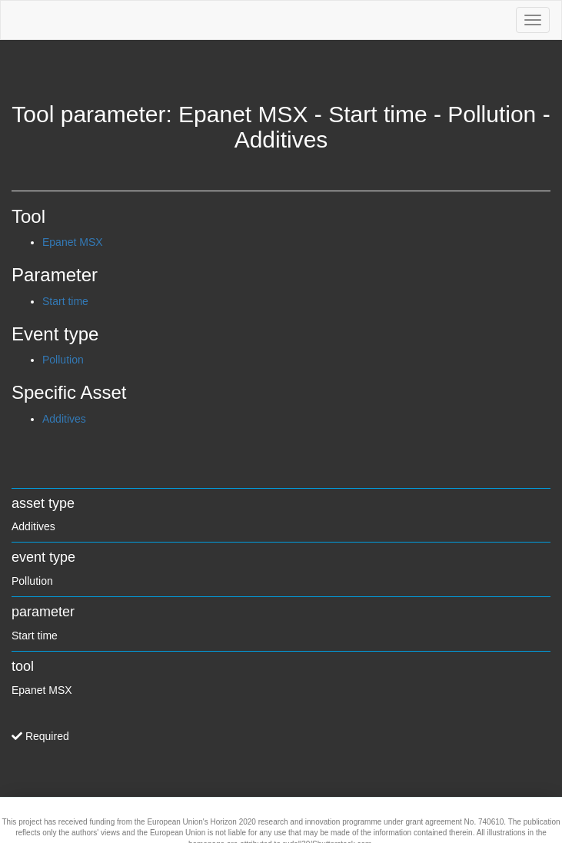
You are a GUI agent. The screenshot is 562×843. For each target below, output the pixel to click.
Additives (64, 419)
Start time (65, 301)
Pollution (63, 359)
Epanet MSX (72, 242)
